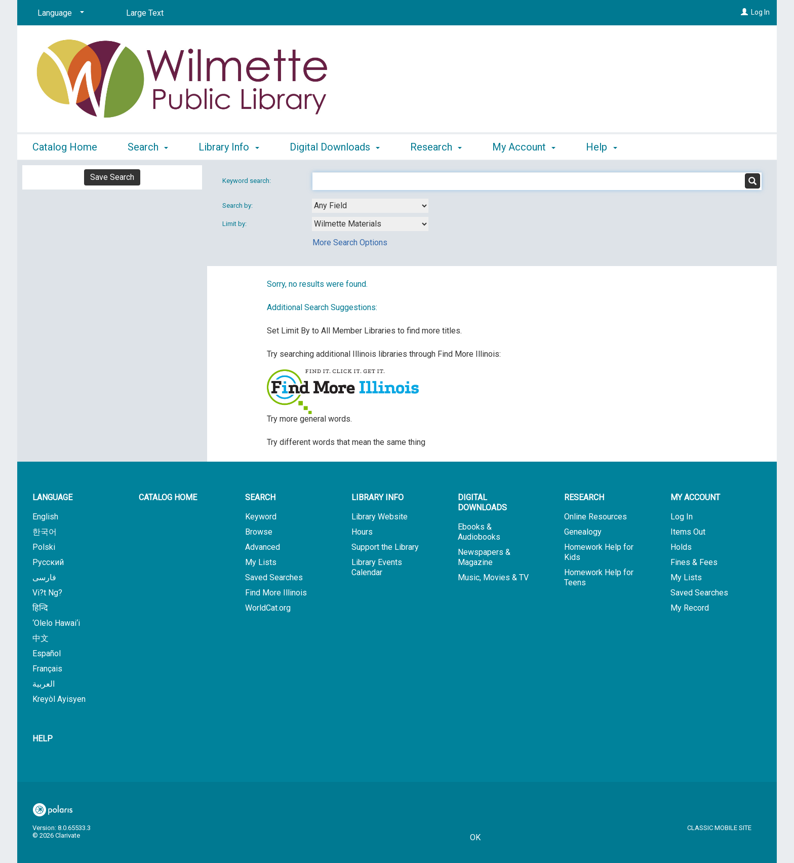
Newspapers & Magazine (484, 557)
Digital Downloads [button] (335, 147)
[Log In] (744, 12)
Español (46, 653)
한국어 (44, 532)
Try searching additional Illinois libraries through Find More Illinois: (384, 354)
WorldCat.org (268, 608)
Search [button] (148, 147)
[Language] (59, 13)
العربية (43, 684)
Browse (258, 532)
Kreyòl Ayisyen (59, 699)
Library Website (379, 516)
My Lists (260, 562)
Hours (362, 532)
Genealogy (583, 532)
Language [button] (52, 497)
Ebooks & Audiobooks (479, 532)
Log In (760, 12)
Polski (43, 547)
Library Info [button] (228, 147)
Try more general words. (309, 419)
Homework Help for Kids (598, 552)
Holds (681, 547)
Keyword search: (247, 180)
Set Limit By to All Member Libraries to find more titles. (364, 330)
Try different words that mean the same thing (346, 442)
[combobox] (370, 206)
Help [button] (601, 147)
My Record (689, 608)
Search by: (238, 205)
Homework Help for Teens (598, 577)
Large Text (145, 13)
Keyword (260, 516)
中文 (40, 638)
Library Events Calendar (376, 567)
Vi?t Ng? (47, 592)
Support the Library (385, 547)
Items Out (687, 532)
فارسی (44, 577)
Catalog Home (64, 147)
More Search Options (349, 242)
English (45, 516)
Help (42, 738)
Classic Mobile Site (719, 828)
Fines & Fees (694, 562)
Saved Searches (274, 577)
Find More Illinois (276, 592)
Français (47, 668)
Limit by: (235, 224)
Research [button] (436, 147)
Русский (48, 562)
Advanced (262, 547)
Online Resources (595, 516)
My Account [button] (523, 147)
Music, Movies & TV (493, 577)
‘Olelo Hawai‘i (56, 623)
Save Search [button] (112, 177)
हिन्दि (40, 608)
